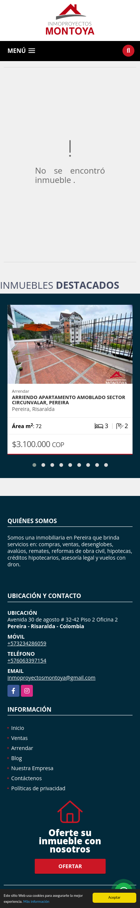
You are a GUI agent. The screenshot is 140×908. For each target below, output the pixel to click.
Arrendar (22, 748)
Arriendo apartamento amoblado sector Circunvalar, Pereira (68, 400)
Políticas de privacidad (38, 788)
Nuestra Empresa (32, 768)
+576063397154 (26, 660)
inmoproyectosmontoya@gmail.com (51, 677)
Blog (16, 758)
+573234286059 (26, 643)
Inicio (17, 727)
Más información (36, 901)
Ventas (19, 737)
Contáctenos (26, 778)
